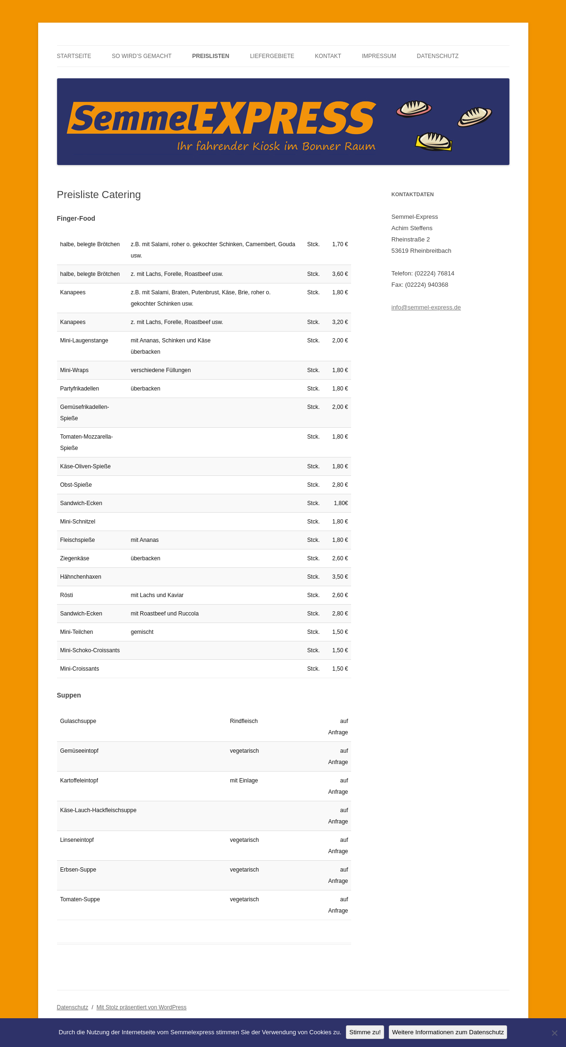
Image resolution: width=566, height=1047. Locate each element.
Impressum (379, 56)
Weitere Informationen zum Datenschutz (448, 1032)
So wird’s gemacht (142, 56)
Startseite (74, 56)
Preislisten (211, 56)
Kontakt (328, 56)
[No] (554, 1033)
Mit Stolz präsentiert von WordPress (142, 1007)
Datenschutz (438, 56)
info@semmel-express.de (426, 307)
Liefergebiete (272, 56)
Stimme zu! (365, 1032)
